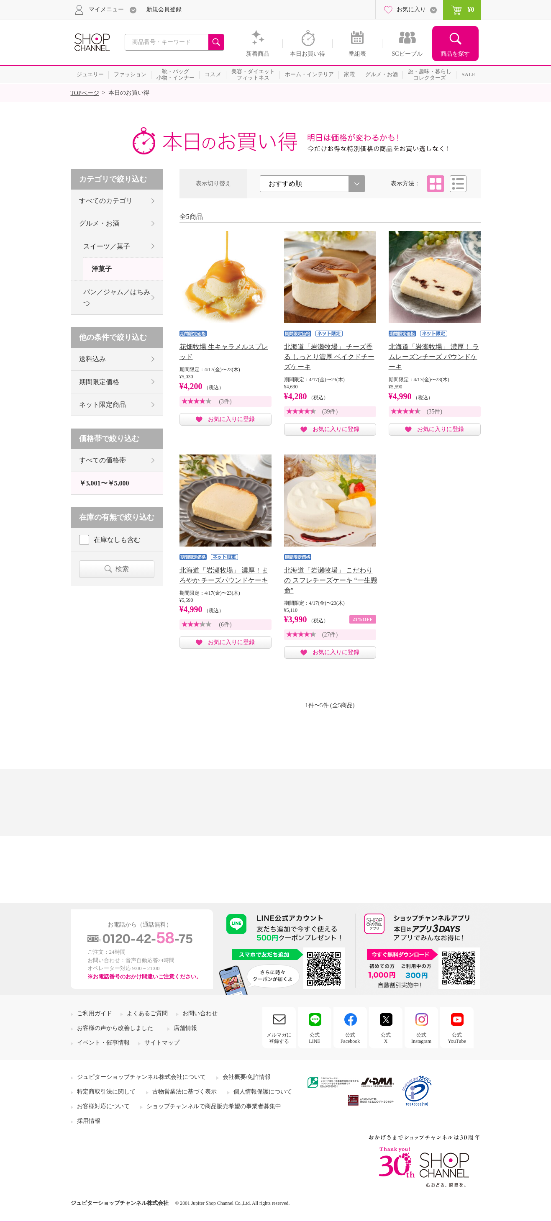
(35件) (434, 411)
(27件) (330, 635)
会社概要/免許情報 (247, 1077)
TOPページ (85, 93)
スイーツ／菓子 (106, 246)
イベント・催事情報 (103, 1043)
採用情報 (88, 1121)
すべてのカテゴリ (106, 200)
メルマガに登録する (279, 1038)
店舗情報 (185, 1028)
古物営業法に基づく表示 (184, 1092)
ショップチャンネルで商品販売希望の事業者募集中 (213, 1106)
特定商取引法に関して (106, 1092)
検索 (122, 568)
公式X (386, 1038)
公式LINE (314, 1038)
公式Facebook (350, 1038)
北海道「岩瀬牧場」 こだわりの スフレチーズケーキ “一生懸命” (330, 580)
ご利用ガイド (94, 1013)
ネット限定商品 (102, 404)
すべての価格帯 (102, 460)
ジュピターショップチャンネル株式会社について (141, 1077)
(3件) (225, 401)
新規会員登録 (164, 9)
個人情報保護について (262, 1092)
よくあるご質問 (147, 1013)
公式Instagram (421, 1038)
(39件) (330, 411)
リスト (458, 183)
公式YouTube (457, 1038)
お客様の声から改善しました (115, 1028)
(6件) (225, 624)
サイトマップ (161, 1043)
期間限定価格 (99, 381)
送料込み (92, 358)
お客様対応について (103, 1106)
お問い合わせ (200, 1013)
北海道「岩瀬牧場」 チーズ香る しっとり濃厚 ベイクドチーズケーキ (329, 356)
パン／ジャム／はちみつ (116, 297)
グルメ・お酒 (99, 223)
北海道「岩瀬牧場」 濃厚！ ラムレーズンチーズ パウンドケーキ (434, 356)
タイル (435, 183)
